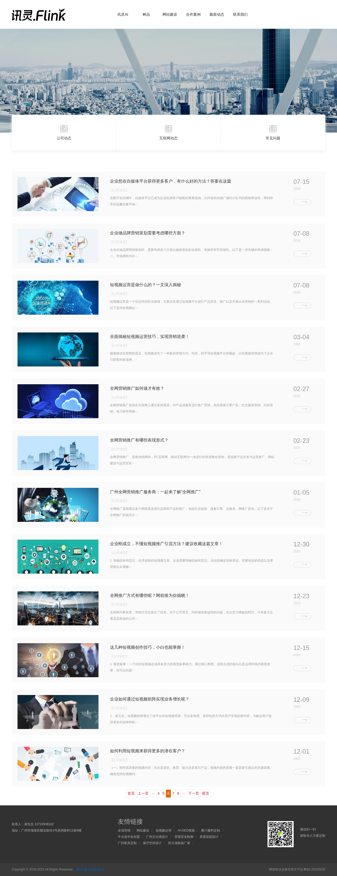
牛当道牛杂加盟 (129, 836)
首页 (131, 793)
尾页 (205, 793)
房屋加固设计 (209, 836)
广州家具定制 (127, 843)
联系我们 (240, 14)
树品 (146, 14)
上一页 (143, 793)
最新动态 (217, 14)
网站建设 (169, 14)
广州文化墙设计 (157, 836)
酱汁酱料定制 (210, 830)
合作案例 (193, 14)
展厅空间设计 (152, 843)
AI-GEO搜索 (186, 830)
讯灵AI (122, 14)
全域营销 (124, 830)
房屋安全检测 (184, 836)
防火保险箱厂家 (179, 843)
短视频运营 (163, 830)
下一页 (193, 793)
